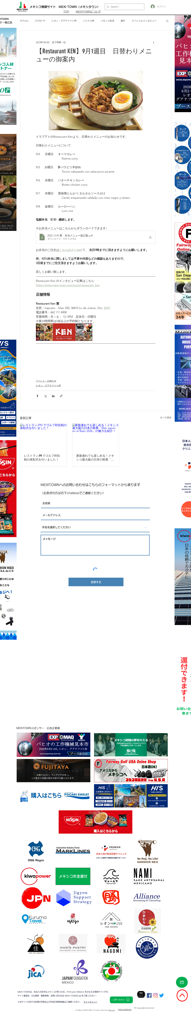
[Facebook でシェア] (37, 395)
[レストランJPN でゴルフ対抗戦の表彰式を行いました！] (43, 437)
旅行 (123, 20)
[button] (167, 21)
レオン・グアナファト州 (64, 20)
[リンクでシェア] (61, 395)
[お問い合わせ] (121, 999)
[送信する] (96, 582)
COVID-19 (40, 20)
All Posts (24, 20)
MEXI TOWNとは (73, 996)
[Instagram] (155, 995)
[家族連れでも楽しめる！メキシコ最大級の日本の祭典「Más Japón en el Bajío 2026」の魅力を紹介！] (95, 437)
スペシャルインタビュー (144, 20)
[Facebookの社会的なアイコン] (149, 995)
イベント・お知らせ (46, 380)
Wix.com (112, 1010)
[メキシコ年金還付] (73, 876)
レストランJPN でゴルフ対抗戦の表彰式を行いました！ (42, 457)
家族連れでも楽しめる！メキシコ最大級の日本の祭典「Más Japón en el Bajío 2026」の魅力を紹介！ (95, 457)
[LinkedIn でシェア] (53, 395)
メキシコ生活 (107, 20)
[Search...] (124, 7)
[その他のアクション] (153, 42)
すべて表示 (165, 417)
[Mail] (182, 982)
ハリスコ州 (88, 20)
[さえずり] (161, 995)
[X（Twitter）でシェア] (45, 395)
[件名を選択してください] (95, 527)
